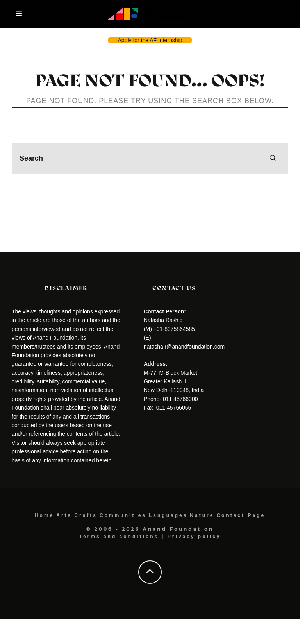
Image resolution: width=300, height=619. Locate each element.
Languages (168, 515)
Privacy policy (194, 536)
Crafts (85, 515)
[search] (272, 158)
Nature (202, 515)
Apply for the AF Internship (150, 40)
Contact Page (240, 515)
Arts (64, 515)
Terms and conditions (119, 536)
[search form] (150, 158)
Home (44, 515)
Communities (123, 515)
